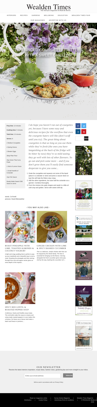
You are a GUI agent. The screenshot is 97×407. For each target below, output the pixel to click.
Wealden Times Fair (81, 15)
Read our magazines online (38, 398)
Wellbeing (49, 15)
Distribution (28, 400)
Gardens (36, 15)
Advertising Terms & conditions (64, 400)
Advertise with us (57, 20)
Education (63, 15)
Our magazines (38, 20)
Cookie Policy (43, 400)
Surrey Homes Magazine (62, 398)
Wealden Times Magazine (85, 398)
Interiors (11, 15)
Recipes (24, 15)
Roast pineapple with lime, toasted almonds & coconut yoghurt (19, 248)
